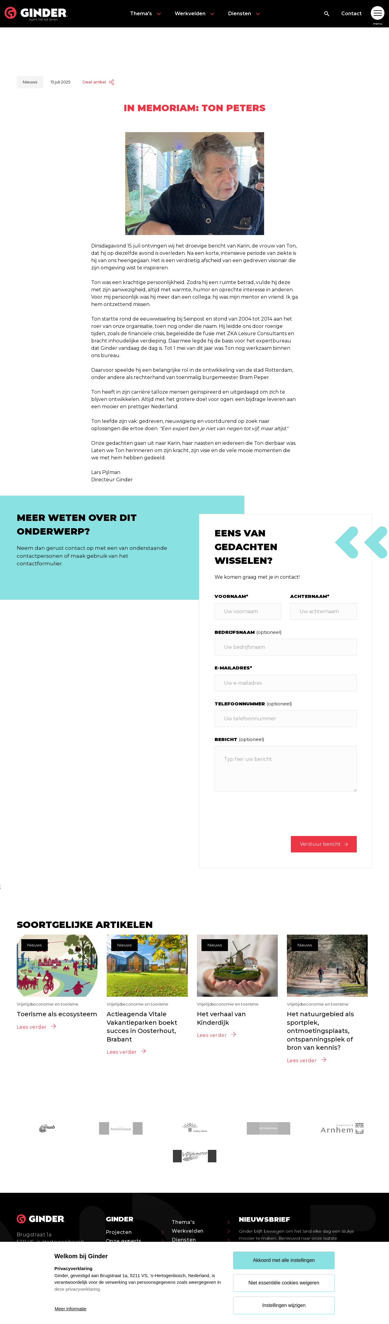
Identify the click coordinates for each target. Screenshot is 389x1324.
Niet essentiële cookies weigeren (284, 1282)
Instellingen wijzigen (283, 1305)
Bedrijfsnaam (248, 632)
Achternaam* (309, 596)
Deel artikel (98, 82)
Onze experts (135, 1241)
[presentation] (310, 815)
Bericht (239, 739)
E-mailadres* (233, 668)
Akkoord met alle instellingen (284, 1260)
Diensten (245, 14)
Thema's (146, 14)
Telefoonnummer (253, 704)
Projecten (135, 1232)
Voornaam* (231, 596)
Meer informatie (70, 1308)
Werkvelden (195, 14)
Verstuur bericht (324, 844)
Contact (351, 13)
